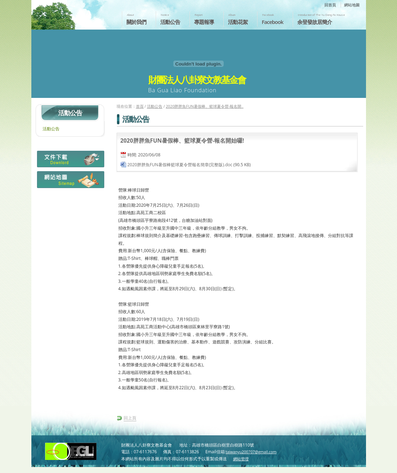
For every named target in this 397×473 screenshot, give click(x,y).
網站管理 (241, 458)
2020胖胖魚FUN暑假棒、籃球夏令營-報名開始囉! (182, 140)
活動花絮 (238, 21)
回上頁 (130, 418)
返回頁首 (384, 467)
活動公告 (170, 21)
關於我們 (136, 21)
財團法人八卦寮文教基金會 (72, 13)
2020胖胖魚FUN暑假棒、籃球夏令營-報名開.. (204, 106)
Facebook (272, 21)
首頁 (140, 106)
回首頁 (330, 4)
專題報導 (204, 21)
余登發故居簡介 (314, 21)
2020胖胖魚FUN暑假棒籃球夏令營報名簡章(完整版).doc (180, 165)
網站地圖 (352, 4)
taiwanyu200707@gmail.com (251, 451)
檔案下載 (70, 161)
